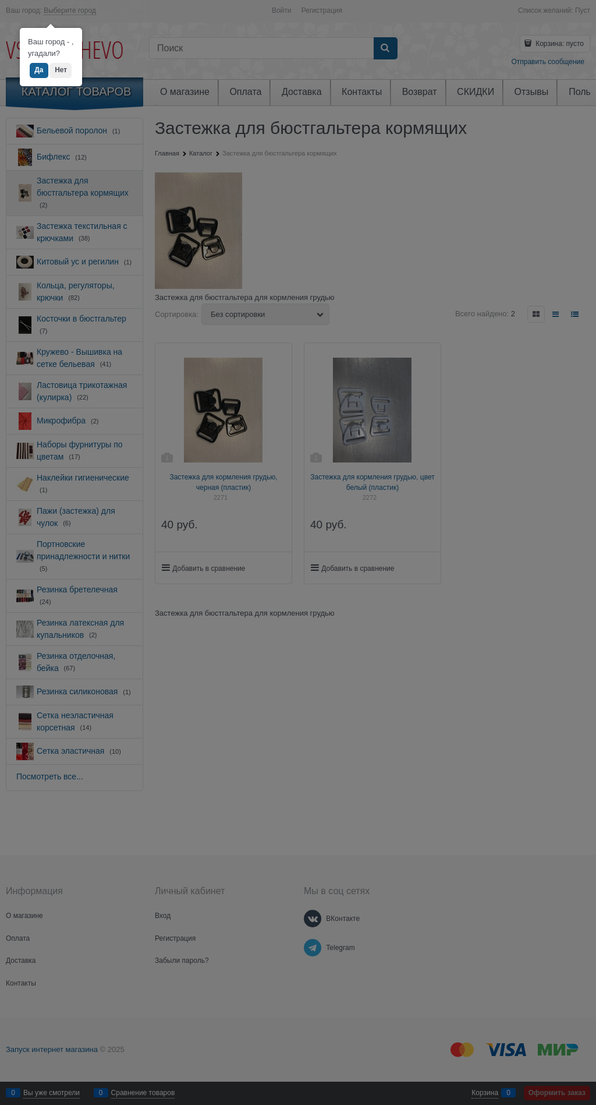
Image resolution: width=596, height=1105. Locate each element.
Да (38, 70)
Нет (61, 70)
